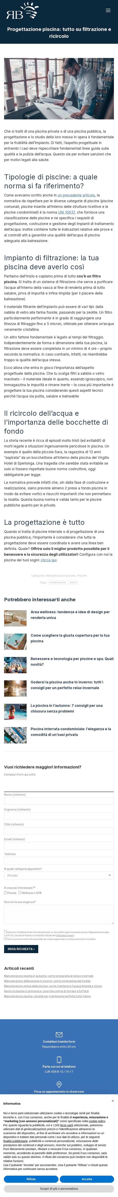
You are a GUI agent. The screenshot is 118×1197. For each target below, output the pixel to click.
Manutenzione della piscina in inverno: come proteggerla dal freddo (47, 981)
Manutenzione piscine (61, 575)
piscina (73, 582)
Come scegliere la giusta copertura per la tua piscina (70, 638)
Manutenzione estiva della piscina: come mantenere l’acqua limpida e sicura (53, 986)
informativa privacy (65, 935)
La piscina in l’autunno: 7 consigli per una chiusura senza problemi (67, 708)
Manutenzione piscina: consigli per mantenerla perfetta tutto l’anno (47, 996)
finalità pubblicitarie (15, 1141)
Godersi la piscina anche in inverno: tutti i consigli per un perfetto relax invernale (67, 685)
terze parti (66, 1125)
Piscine (82, 575)
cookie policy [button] (97, 1121)
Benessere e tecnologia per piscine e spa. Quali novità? (72, 662)
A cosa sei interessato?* (19, 887)
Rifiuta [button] (31, 1179)
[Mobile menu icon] (108, 10)
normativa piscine (57, 582)
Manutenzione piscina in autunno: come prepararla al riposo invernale (48, 976)
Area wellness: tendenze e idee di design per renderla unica (70, 615)
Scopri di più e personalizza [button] (59, 1188)
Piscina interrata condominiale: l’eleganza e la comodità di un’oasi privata (71, 732)
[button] (112, 1101)
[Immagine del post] (15, 618)
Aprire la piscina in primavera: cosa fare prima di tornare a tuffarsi (46, 991)
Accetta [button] (87, 1179)
